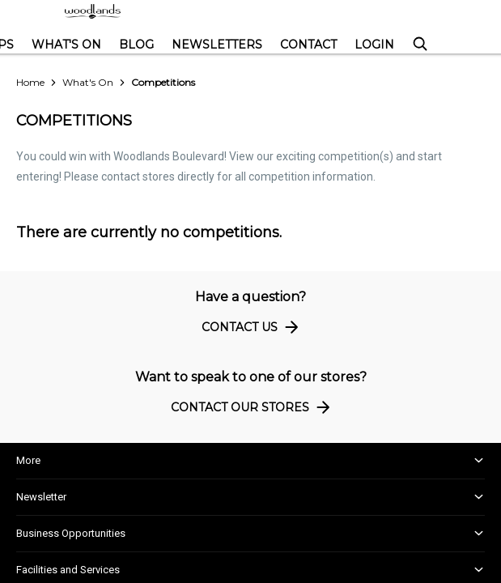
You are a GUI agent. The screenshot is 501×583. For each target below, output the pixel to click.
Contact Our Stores (253, 407)
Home (30, 82)
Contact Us (253, 327)
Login (374, 44)
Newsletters (217, 44)
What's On (66, 44)
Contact (308, 44)
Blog (136, 44)
